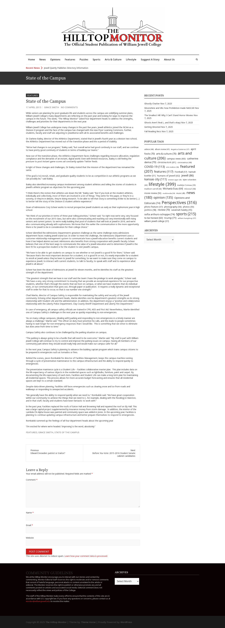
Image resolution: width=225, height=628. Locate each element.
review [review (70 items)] (164, 209)
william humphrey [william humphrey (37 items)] (187, 218)
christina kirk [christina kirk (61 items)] (167, 162)
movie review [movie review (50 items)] (152, 193)
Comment (31, 479)
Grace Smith (51, 107)
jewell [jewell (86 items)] (187, 175)
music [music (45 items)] (180, 193)
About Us (169, 59)
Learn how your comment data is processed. (86, 556)
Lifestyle (131, 59)
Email (29, 525)
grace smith (45, 432)
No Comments (69, 107)
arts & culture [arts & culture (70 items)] (166, 153)
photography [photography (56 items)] (173, 206)
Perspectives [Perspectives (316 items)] (179, 202)
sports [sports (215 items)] (186, 213)
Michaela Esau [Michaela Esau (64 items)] (173, 188)
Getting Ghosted (152, 127)
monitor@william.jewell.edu (38, 601)
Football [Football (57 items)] (181, 171)
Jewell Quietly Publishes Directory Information (66, 67)
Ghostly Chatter (152, 103)
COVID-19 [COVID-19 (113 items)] (154, 167)
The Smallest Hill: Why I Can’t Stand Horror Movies (168, 115)
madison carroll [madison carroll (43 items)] (152, 189)
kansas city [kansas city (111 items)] (155, 179)
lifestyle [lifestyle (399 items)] (162, 184)
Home (31, 59)
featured (31, 432)
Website (30, 537)
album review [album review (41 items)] (162, 149)
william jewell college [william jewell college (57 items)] (156, 221)
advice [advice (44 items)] (149, 149)
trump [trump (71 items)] (170, 218)
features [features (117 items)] (163, 172)
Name (30, 512)
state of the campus (66, 432)
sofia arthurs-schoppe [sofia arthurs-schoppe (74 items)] (159, 214)
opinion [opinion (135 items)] (163, 197)
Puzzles (84, 59)
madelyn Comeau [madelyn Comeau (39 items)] (186, 185)
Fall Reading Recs (152, 131)
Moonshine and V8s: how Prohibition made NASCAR (169, 108)
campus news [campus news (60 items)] (176, 158)
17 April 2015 (33, 107)
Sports (96, 59)
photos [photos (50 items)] (188, 206)
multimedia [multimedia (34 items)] (169, 193)
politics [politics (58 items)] (150, 209)
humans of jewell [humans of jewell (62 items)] (168, 175)
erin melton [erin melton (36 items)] (172, 167)
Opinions (55, 59)
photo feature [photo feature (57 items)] (153, 206)
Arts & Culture (113, 59)
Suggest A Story (150, 59)
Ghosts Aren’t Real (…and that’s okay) (162, 122)
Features (70, 59)
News (42, 59)
